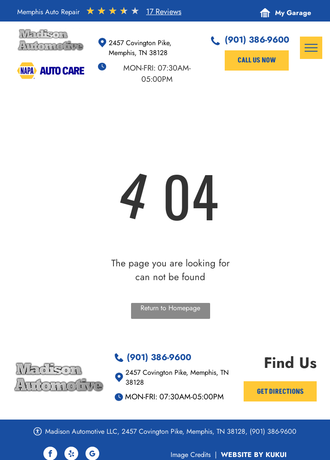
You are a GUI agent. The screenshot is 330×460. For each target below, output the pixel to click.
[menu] (311, 48)
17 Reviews (163, 11)
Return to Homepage (170, 308)
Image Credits (191, 455)
